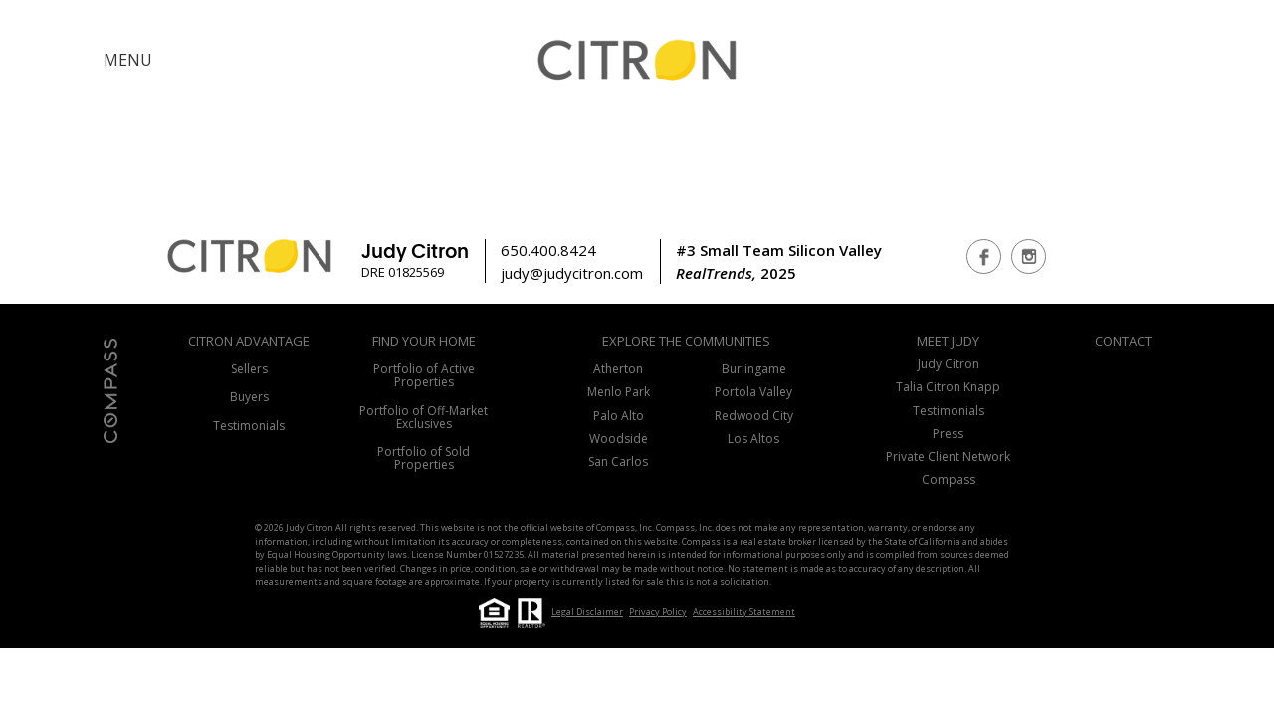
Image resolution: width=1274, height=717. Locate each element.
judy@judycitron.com (572, 273)
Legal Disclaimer (587, 611)
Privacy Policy (658, 611)
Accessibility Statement (744, 611)
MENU (128, 60)
